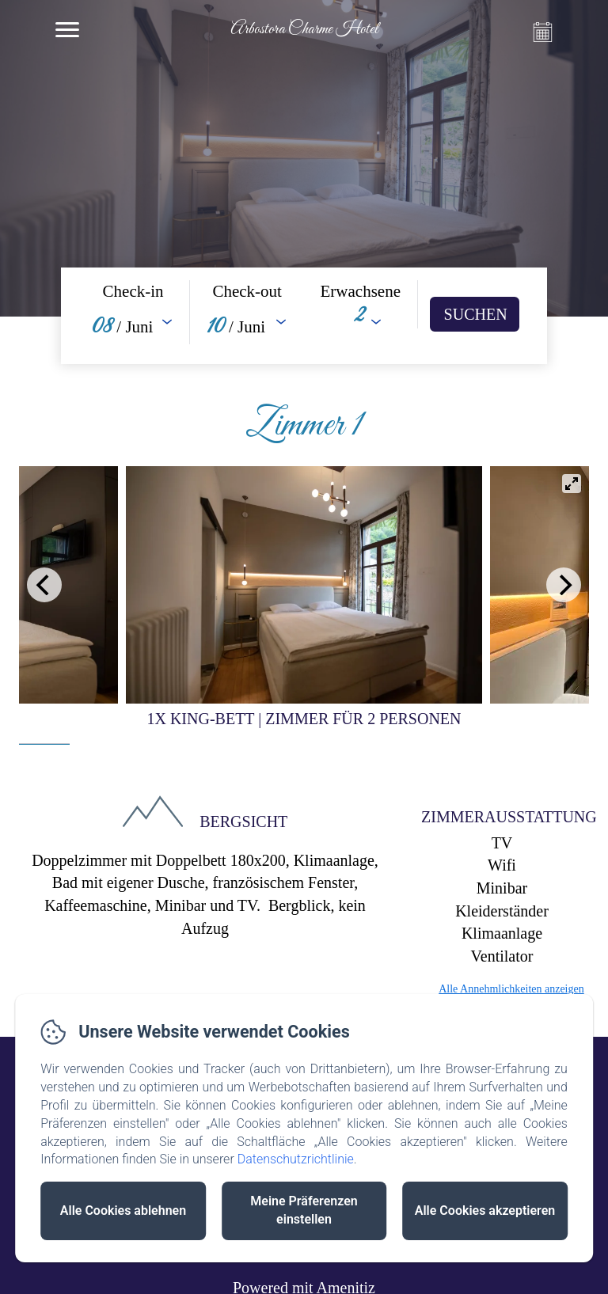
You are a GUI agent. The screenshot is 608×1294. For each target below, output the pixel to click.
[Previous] (44, 584)
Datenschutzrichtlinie (296, 1159)
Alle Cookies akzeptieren (485, 1210)
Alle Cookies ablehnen (123, 1210)
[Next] (563, 584)
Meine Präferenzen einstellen (303, 1210)
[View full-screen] (571, 483)
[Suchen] (475, 314)
